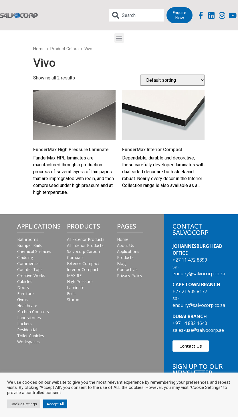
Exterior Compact (83, 263)
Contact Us (127, 269)
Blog (121, 263)
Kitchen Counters (33, 311)
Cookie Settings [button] (24, 404)
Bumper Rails (29, 245)
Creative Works (31, 275)
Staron (73, 299)
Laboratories (29, 317)
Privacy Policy (129, 275)
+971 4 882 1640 (189, 323)
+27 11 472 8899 (189, 260)
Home (39, 48)
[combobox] (136, 15)
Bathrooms (27, 239)
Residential (27, 329)
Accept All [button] (55, 404)
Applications (128, 251)
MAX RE (74, 275)
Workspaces (28, 341)
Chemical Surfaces (34, 251)
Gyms (22, 299)
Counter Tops (30, 269)
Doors (23, 287)
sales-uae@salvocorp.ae (198, 330)
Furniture (25, 293)
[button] (119, 38)
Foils (71, 293)
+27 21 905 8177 (189, 291)
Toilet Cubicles (30, 335)
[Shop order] (172, 80)
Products (125, 257)
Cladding (25, 257)
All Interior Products (85, 245)
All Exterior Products (85, 239)
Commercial (28, 263)
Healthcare (27, 305)
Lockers (24, 323)
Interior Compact (82, 269)
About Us (125, 245)
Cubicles (24, 281)
